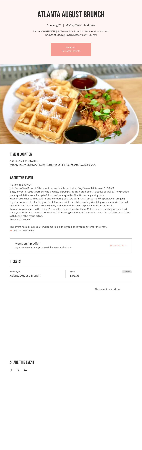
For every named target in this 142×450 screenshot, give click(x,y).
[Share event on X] (18, 370)
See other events (71, 51)
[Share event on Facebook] (11, 370)
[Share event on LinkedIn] (25, 370)
